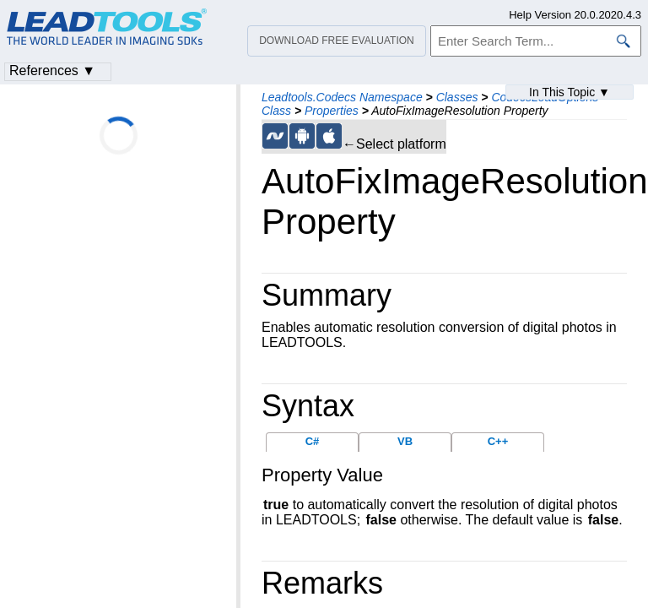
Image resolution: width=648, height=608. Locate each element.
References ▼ (52, 70)
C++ (498, 441)
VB (405, 441)
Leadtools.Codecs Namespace (342, 97)
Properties (332, 110)
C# (312, 441)
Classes (457, 97)
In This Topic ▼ (569, 92)
